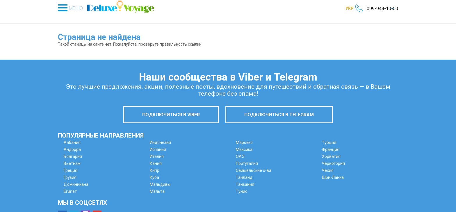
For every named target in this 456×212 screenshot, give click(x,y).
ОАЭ (240, 156)
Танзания (245, 184)
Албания (72, 142)
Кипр (154, 170)
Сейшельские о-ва (253, 170)
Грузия (70, 177)
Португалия (247, 163)
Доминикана (76, 184)
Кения (156, 163)
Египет (70, 191)
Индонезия (160, 142)
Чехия (328, 170)
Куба (154, 177)
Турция (329, 142)
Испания (158, 149)
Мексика (244, 149)
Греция (70, 170)
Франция (330, 149)
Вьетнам (72, 163)
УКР (349, 8)
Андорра (72, 149)
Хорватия (331, 156)
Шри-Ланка (333, 177)
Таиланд (244, 177)
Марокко (244, 142)
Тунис (241, 191)
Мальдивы (160, 184)
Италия (157, 156)
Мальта (157, 191)
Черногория (333, 163)
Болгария (73, 156)
